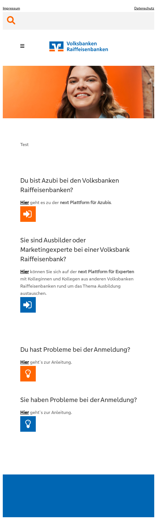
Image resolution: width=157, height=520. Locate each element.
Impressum (11, 8)
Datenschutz (144, 8)
